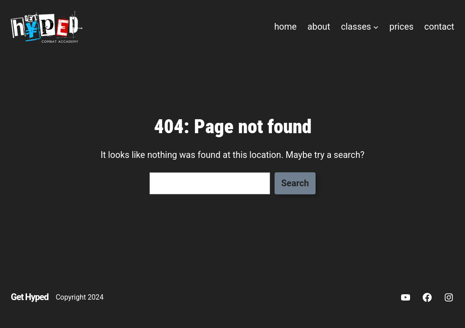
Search (295, 183)
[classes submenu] (376, 27)
